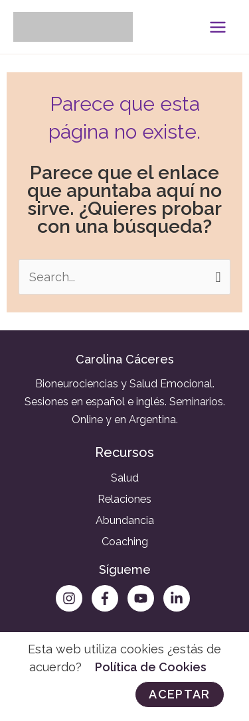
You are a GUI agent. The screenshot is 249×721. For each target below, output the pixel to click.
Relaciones (124, 499)
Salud (125, 478)
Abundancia (125, 520)
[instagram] (72, 598)
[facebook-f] (108, 598)
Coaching (125, 541)
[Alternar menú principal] (217, 27)
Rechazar (74, 694)
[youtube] (144, 598)
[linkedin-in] (178, 598)
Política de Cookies (151, 667)
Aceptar (179, 694)
